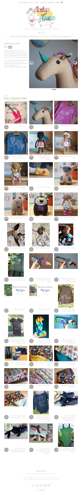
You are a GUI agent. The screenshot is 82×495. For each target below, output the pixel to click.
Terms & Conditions (54, 479)
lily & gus (41, 470)
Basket (58, 2)
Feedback (30, 479)
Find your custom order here (60, 36)
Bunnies (25, 36)
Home (21, 2)
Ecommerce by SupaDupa (42, 490)
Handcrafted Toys (36, 36)
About (37, 2)
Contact (43, 2)
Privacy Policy (37, 479)
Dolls (46, 36)
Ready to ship (29, 2)
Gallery (25, 479)
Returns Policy (45, 479)
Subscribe (51, 2)
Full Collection (15, 97)
